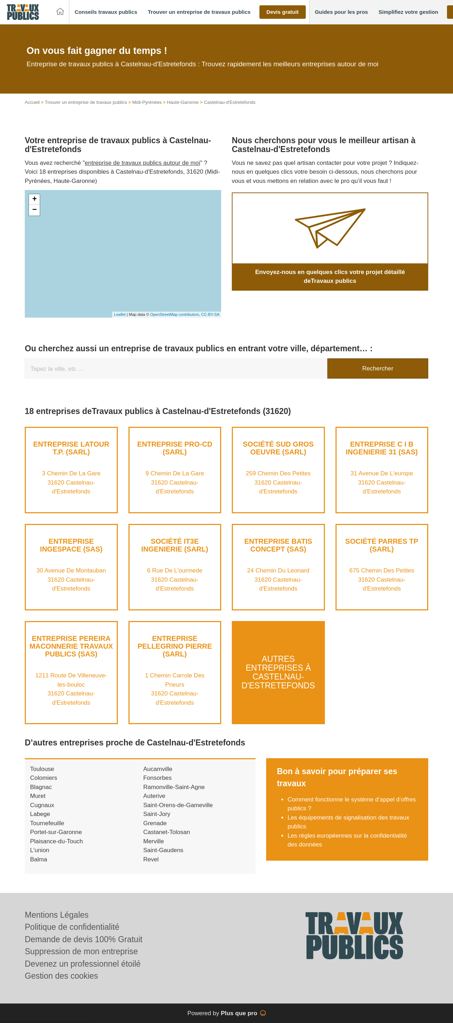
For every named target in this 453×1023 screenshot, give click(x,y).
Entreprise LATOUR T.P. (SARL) (71, 448)
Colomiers (43, 778)
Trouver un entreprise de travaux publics (86, 102)
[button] (106, 12)
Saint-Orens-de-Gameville (178, 805)
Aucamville (157, 769)
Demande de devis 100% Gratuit (83, 939)
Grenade (155, 823)
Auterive (154, 796)
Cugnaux (42, 805)
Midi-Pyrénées (147, 102)
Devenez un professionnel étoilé (83, 963)
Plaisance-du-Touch (56, 841)
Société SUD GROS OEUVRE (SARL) (278, 448)
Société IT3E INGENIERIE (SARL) (174, 545)
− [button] (34, 210)
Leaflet (120, 314)
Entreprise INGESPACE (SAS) (71, 545)
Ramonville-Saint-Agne (174, 787)
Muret (37, 796)
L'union (39, 850)
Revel (151, 859)
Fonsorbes (157, 778)
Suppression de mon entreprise (81, 951)
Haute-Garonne (183, 102)
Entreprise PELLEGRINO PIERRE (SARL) (175, 646)
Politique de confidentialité (72, 927)
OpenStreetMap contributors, (175, 314)
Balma (38, 859)
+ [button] (34, 199)
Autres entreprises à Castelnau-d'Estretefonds (278, 672)
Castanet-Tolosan (166, 832)
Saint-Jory (157, 814)
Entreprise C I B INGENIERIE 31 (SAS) (382, 448)
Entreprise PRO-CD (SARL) (174, 448)
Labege (40, 814)
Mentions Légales (56, 914)
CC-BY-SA (210, 314)
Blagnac (41, 787)
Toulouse (42, 769)
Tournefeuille (47, 823)
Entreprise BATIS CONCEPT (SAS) (278, 545)
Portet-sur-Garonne (56, 832)
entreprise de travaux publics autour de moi (142, 163)
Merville (153, 841)
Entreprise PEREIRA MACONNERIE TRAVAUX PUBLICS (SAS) (71, 646)
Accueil (32, 102)
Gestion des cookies (61, 975)
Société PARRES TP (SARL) (381, 545)
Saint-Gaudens (163, 850)
